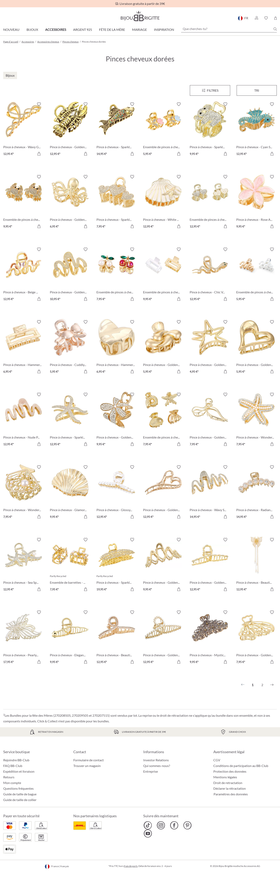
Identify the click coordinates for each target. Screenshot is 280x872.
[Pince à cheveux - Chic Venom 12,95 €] (210, 275)
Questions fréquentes (18, 788)
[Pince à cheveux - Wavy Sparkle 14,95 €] (210, 492)
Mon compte (12, 783)
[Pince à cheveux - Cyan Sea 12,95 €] (256, 129)
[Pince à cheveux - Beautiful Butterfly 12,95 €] (256, 565)
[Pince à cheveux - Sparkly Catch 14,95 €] (116, 129)
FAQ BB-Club (12, 766)
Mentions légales (225, 777)
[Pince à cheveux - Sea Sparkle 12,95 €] (23, 565)
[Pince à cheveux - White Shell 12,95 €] (163, 202)
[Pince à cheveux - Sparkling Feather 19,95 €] (116, 565)
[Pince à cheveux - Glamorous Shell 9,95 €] (70, 492)
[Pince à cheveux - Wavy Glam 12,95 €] (23, 129)
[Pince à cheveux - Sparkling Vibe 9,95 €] (210, 129)
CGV (216, 760)
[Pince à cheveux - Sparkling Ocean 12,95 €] (70, 420)
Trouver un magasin (87, 766)
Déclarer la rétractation (229, 788)
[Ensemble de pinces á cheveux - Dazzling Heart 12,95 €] (210, 202)
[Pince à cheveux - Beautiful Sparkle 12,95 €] (116, 637)
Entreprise (150, 771)
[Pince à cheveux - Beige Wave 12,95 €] (23, 275)
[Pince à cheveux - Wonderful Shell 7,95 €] (23, 492)
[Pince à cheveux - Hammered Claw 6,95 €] (23, 347)
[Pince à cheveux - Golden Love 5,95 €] (256, 347)
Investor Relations (156, 760)
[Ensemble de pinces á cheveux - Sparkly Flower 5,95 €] (163, 129)
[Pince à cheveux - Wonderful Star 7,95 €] (256, 420)
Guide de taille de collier (19, 800)
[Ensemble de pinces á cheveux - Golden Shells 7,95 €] (163, 420)
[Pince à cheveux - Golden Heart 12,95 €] (163, 492)
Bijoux (32, 29)
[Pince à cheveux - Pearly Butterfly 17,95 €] (23, 637)
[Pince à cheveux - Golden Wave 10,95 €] (70, 275)
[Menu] (210, 90)
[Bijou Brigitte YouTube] (147, 833)
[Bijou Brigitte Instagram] (161, 825)
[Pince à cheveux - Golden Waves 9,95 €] (163, 565)
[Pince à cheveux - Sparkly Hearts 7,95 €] (116, 202)
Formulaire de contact (88, 760)
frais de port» (131, 866)
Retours (8, 777)
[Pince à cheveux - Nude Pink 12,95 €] (23, 420)
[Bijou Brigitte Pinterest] (187, 825)
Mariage (139, 29)
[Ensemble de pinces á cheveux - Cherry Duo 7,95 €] (116, 275)
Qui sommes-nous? (156, 766)
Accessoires (55, 29)
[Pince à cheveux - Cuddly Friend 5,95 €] (70, 347)
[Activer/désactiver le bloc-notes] (39, 104)
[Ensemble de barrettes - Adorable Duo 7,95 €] (70, 565)
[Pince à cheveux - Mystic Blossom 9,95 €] (210, 637)
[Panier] (275, 18)
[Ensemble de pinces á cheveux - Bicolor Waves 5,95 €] (256, 275)
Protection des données (229, 771)
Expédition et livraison (18, 771)
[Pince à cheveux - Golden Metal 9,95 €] (116, 420)
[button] (256, 18)
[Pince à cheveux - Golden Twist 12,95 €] (210, 565)
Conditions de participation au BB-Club (240, 766)
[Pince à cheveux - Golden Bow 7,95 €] (210, 420)
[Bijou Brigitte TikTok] (147, 825)
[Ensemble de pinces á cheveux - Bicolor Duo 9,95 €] (163, 275)
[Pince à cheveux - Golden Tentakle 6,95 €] (70, 202)
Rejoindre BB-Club (16, 760)
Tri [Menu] (256, 90)
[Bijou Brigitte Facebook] (174, 825)
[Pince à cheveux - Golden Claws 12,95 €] (70, 129)
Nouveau (11, 29)
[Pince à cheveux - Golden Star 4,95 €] (210, 347)
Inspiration (164, 29)
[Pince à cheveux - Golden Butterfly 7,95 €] (256, 637)
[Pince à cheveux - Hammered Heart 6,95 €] (116, 347)
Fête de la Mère (112, 29)
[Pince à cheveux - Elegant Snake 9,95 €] (70, 637)
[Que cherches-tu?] (229, 28)
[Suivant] (272, 684)
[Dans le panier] (39, 154)
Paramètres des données (231, 794)
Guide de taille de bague (19, 794)
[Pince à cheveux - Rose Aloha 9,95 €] (256, 202)
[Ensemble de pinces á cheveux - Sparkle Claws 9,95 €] (23, 202)
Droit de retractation (227, 783)
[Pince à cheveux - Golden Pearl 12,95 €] (163, 637)
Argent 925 (82, 29)
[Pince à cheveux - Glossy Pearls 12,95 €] (116, 492)
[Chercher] (275, 29)
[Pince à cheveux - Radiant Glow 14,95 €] (256, 492)
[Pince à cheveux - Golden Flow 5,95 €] (163, 347)
